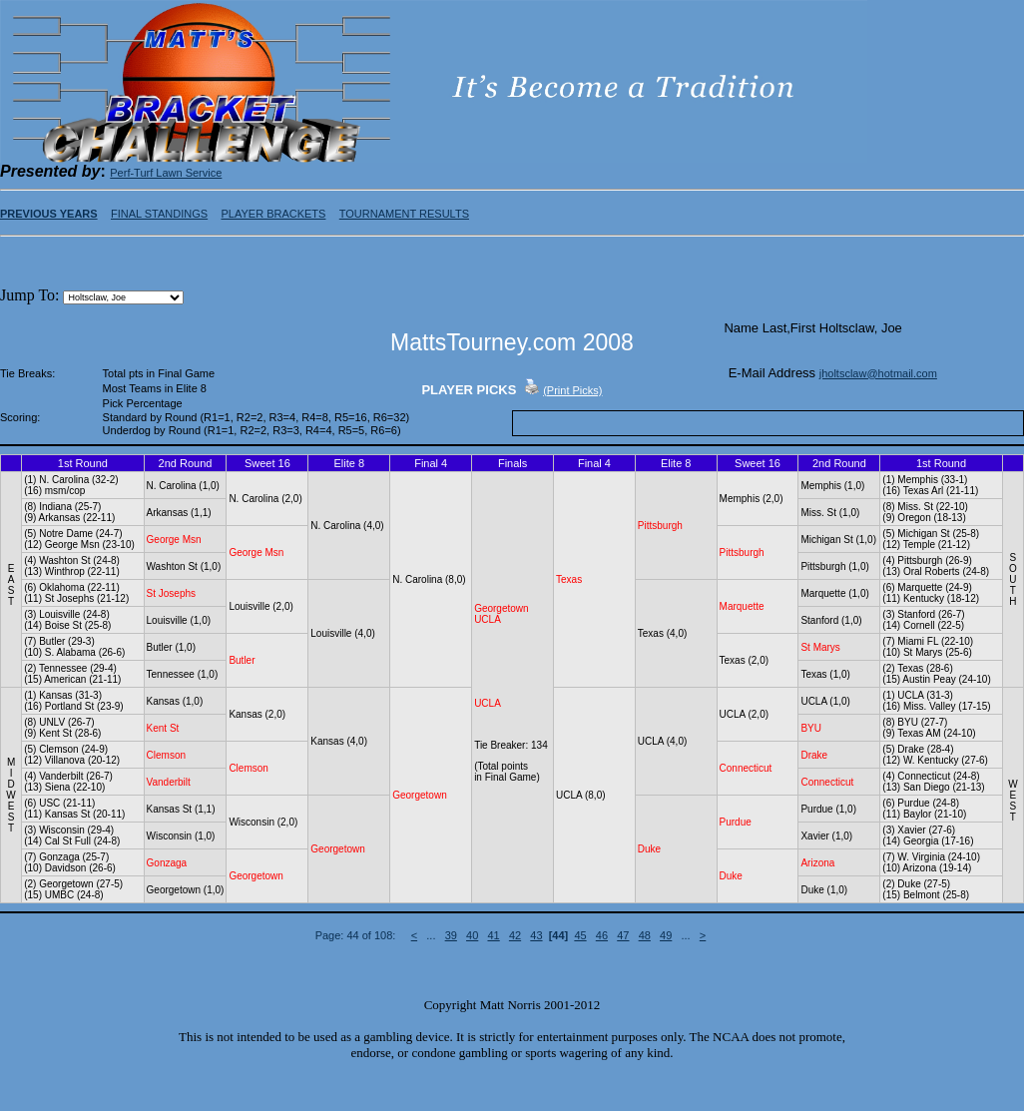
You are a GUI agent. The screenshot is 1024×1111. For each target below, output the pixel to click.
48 (645, 935)
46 (602, 935)
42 (515, 935)
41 (493, 935)
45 (580, 935)
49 (666, 935)
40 (472, 935)
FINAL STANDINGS (159, 214)
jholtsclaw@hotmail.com (878, 373)
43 (536, 935)
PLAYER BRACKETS (273, 214)
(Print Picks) (572, 390)
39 (451, 935)
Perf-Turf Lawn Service (166, 173)
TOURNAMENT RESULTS (404, 214)
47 (623, 935)
